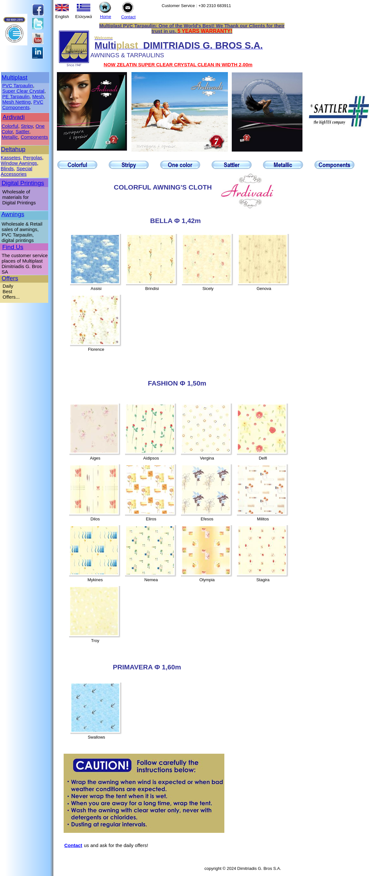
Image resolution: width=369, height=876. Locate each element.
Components (34, 137)
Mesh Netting (16, 102)
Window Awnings (19, 163)
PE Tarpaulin (16, 96)
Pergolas (32, 157)
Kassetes (11, 157)
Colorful (10, 126)
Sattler (22, 131)
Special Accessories (16, 171)
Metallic (10, 137)
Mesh (38, 96)
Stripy (27, 126)
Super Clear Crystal (23, 91)
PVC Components (22, 104)
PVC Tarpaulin (17, 85)
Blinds (7, 168)
